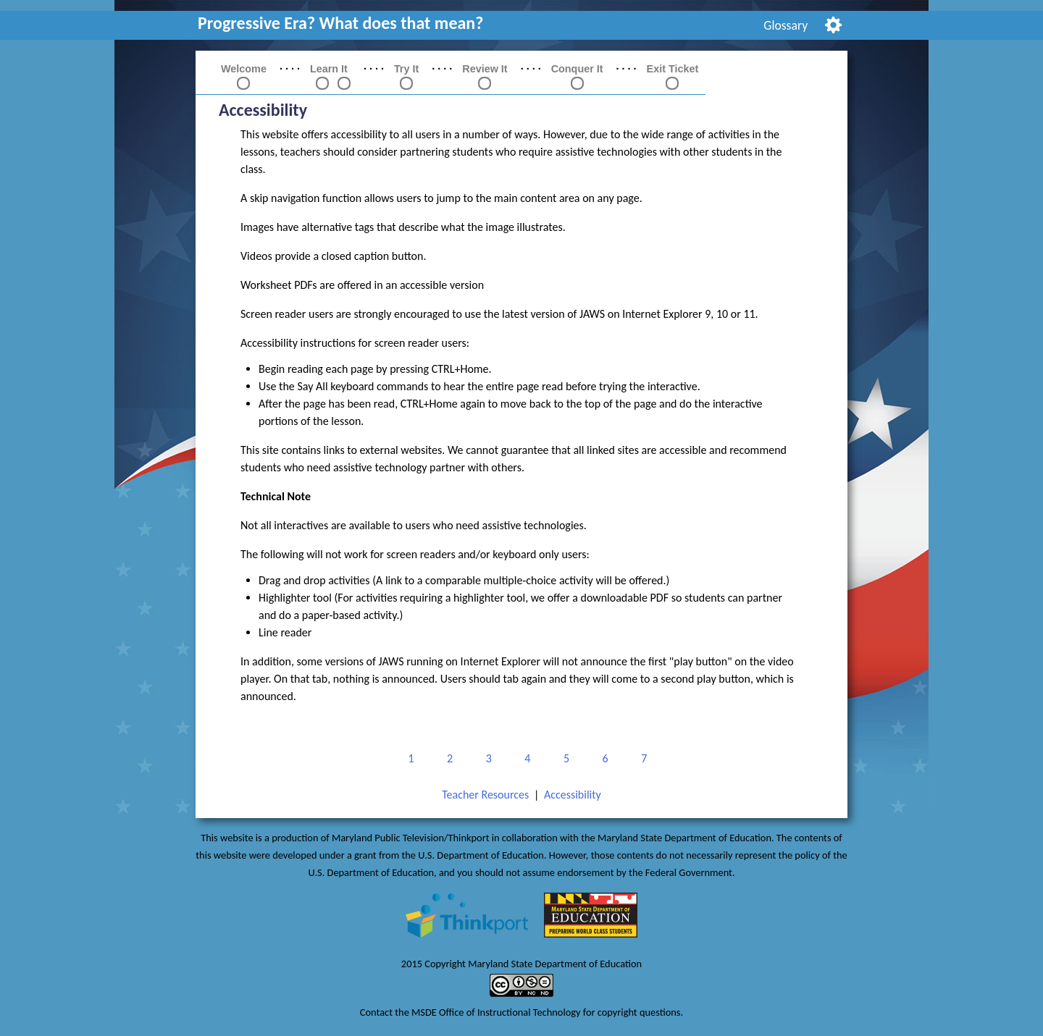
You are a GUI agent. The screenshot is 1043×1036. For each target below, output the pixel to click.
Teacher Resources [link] (485, 794)
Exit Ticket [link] (673, 69)
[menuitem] (786, 25)
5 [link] (563, 758)
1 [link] (408, 758)
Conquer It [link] (577, 69)
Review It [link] (484, 69)
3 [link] (486, 758)
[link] (322, 82)
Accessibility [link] (572, 794)
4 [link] (524, 758)
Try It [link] (406, 69)
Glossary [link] (785, 25)
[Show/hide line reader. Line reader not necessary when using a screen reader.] (833, 23)
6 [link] (603, 758)
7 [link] (641, 758)
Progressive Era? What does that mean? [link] (340, 22)
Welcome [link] (244, 69)
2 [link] (447, 758)
